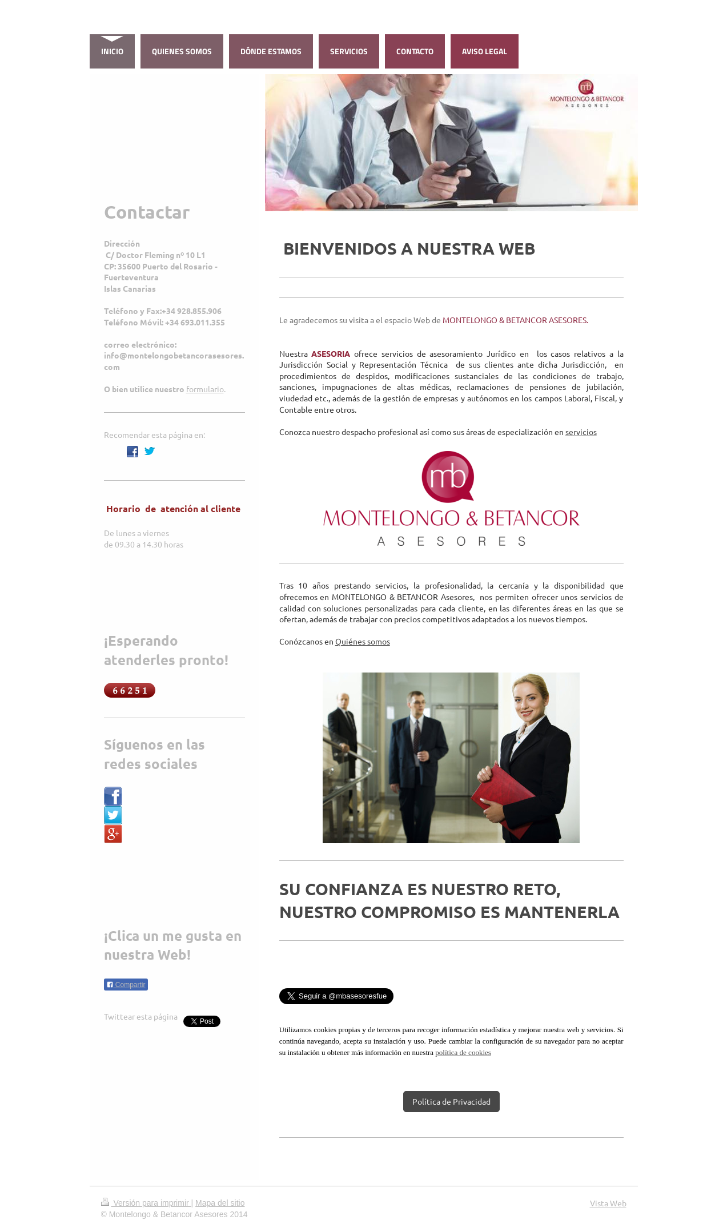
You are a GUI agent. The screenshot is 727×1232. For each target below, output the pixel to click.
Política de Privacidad (451, 1101)
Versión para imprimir (146, 1202)
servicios (581, 431)
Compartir (126, 985)
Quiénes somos (362, 641)
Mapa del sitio (219, 1202)
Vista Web (608, 1203)
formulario (205, 389)
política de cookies (463, 1052)
